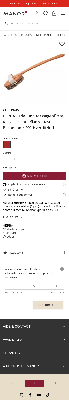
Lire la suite (13, 217)
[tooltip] (61, 270)
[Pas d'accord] (23, 286)
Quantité (7, 153)
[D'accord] (46, 286)
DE (12, 383)
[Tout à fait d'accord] (57, 286)
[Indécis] (34, 286)
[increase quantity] (22, 159)
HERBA (8, 225)
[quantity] (14, 159)
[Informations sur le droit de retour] (64, 195)
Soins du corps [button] (23, 35)
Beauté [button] (6, 35)
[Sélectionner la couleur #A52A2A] (6, 144)
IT (56, 383)
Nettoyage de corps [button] (51, 35)
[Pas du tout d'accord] (11, 286)
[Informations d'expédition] (64, 184)
